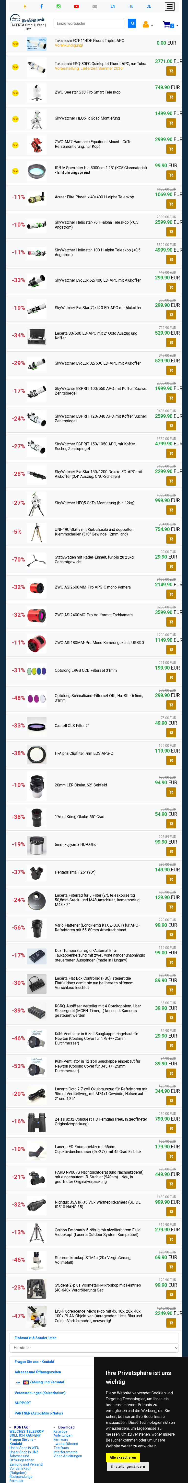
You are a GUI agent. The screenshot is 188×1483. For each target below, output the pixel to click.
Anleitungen (63, 1435)
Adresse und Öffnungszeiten (22, 1458)
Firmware (61, 1440)
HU (131, 6)
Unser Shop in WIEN (24, 1448)
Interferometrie (66, 1452)
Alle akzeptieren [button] (123, 1457)
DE (149, 6)
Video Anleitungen (68, 1456)
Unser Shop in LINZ (24, 1452)
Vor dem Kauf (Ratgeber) (20, 1471)
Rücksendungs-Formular (22, 1479)
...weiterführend (66, 1444)
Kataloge (60, 1431)
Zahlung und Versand (26, 1464)
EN (113, 6)
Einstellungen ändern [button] (128, 1467)
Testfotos (61, 1448)
